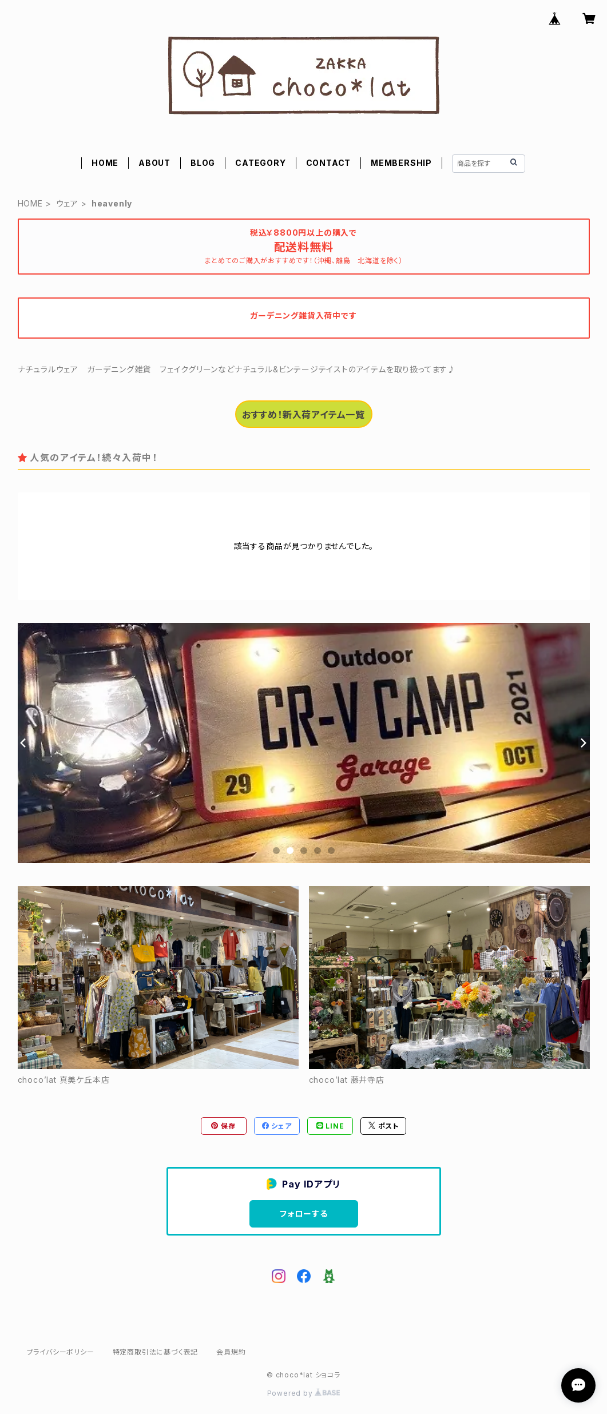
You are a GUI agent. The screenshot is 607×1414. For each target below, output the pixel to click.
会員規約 (230, 1352)
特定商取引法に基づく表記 (156, 1352)
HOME (105, 163)
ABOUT (154, 163)
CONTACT (328, 163)
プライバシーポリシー (60, 1352)
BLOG (203, 163)
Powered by (303, 1393)
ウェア (67, 203)
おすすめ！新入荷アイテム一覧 (303, 414)
